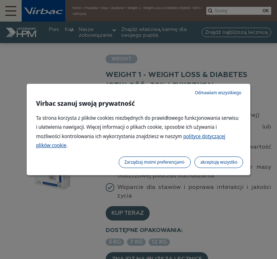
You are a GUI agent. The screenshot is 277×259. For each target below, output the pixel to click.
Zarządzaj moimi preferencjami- (154, 162)
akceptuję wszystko (218, 162)
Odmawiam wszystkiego (218, 93)
